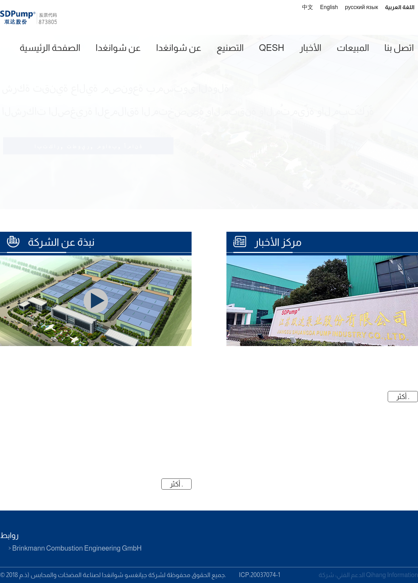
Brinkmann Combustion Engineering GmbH (77, 548)
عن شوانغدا (118, 48)
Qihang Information (392, 575)
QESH (271, 48)
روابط (9, 535)
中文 (307, 7)
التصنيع (230, 48)
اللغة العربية (400, 7)
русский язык (361, 7)
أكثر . (403, 396)
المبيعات (352, 48)
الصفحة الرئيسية (50, 48)
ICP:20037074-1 (259, 575)
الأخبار (310, 48)
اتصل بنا (399, 48)
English (329, 7)
